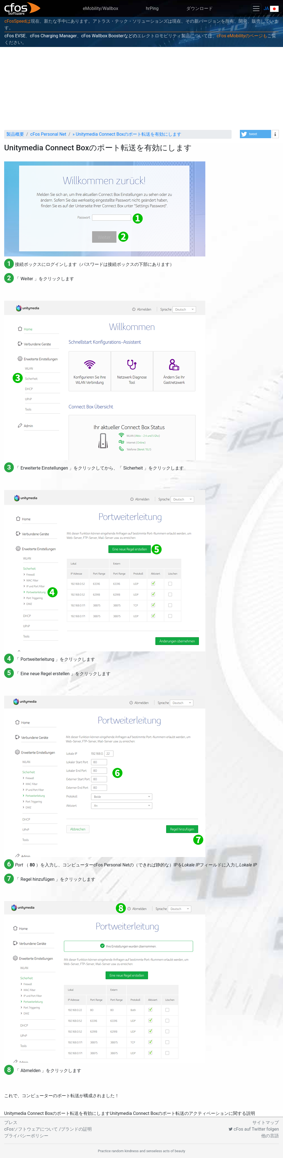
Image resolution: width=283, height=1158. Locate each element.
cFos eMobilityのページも (242, 35)
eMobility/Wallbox (100, 8)
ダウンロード (199, 8)
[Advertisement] (141, 88)
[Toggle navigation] (256, 8)
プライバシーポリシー (26, 1135)
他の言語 (270, 1135)
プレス (10, 1122)
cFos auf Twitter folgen (254, 1129)
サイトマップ (265, 1122)
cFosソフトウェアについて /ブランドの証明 (48, 1129)
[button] (255, 134)
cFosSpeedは (17, 21)
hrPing (152, 8)
